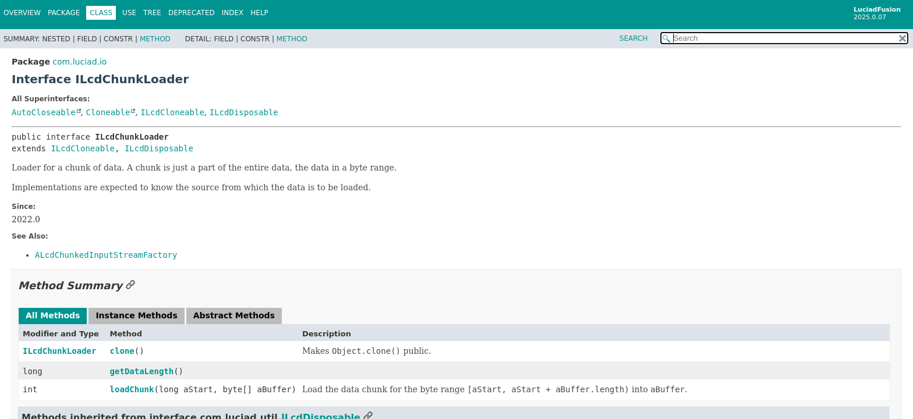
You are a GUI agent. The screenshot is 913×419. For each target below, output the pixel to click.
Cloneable (108, 112)
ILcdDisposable (244, 112)
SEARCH (634, 38)
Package (64, 13)
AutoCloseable (44, 112)
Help (259, 13)
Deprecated (191, 13)
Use (129, 13)
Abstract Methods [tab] (234, 315)
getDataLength (142, 371)
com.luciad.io (79, 61)
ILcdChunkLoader (59, 351)
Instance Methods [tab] (136, 315)
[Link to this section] (130, 285)
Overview (22, 13)
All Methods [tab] (53, 315)
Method (155, 39)
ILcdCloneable (172, 112)
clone (122, 351)
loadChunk (132, 389)
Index (233, 13)
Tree (152, 13)
